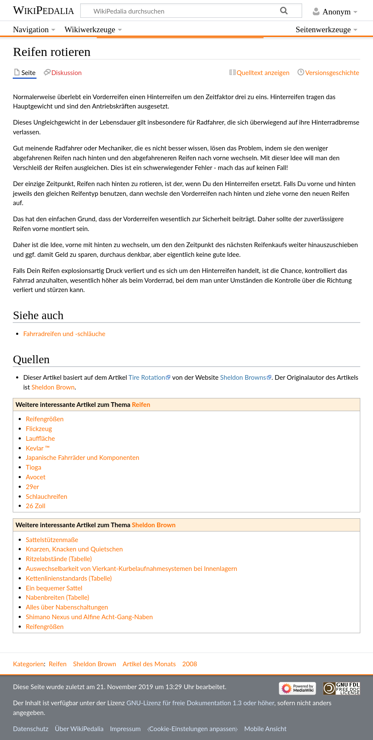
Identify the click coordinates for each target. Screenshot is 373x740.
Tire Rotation (147, 377)
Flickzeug (39, 428)
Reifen (141, 404)
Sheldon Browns (243, 377)
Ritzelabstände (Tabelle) (59, 558)
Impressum (125, 728)
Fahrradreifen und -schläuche (64, 333)
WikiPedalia (43, 10)
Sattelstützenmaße (52, 539)
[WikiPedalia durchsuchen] (191, 10)
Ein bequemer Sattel (54, 588)
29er (32, 486)
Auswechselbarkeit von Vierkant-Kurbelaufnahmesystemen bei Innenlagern (131, 568)
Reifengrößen (45, 419)
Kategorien (28, 664)
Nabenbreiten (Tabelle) (57, 597)
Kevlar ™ (38, 448)
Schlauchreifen (46, 496)
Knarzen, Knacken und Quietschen (74, 549)
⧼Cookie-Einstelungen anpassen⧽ (192, 728)
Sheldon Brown (52, 387)
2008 (189, 664)
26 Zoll (35, 505)
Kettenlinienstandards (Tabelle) (69, 578)
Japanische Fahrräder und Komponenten (83, 457)
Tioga (34, 467)
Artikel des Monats (149, 664)
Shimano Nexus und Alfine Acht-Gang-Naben (89, 616)
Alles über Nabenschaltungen (67, 607)
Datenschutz (30, 728)
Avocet (35, 477)
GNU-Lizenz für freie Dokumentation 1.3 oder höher (200, 703)
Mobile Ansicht (265, 728)
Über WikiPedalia (79, 728)
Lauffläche (40, 438)
